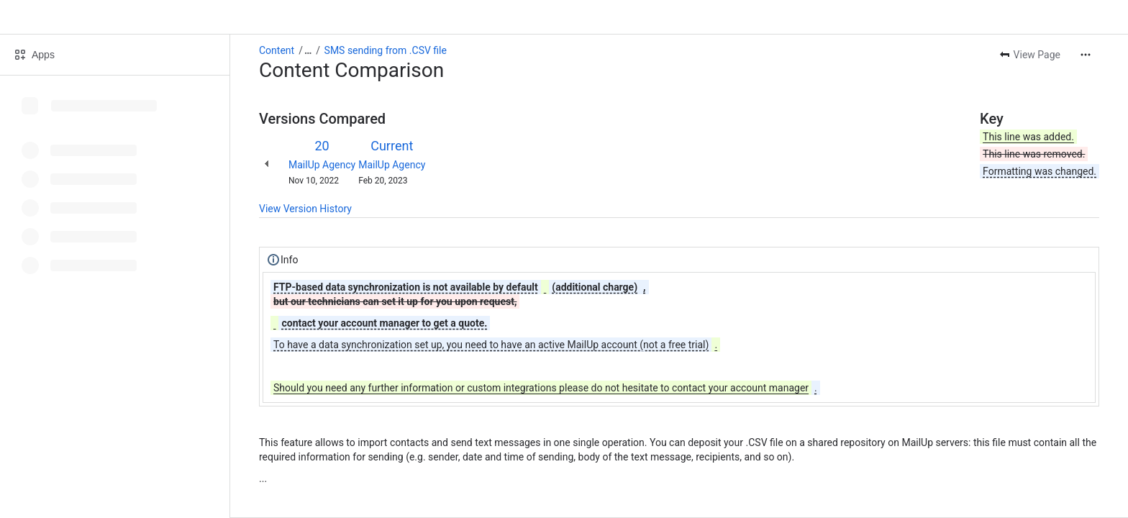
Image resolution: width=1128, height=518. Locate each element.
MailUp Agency (321, 165)
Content (276, 50)
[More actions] (1085, 54)
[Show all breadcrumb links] (307, 50)
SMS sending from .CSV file (385, 50)
